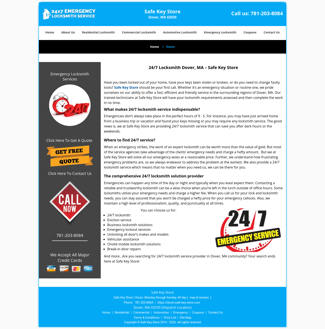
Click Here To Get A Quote (69, 140)
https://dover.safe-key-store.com (178, 302)
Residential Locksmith (98, 32)
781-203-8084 (267, 13)
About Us (68, 32)
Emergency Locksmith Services (70, 76)
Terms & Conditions (147, 317)
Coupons (250, 32)
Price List (170, 317)
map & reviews (199, 297)
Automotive (161, 312)
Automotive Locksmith (180, 32)
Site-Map (185, 317)
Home (49, 32)
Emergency (180, 312)
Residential (121, 312)
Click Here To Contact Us (69, 173)
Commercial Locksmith (139, 32)
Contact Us (272, 32)
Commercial (141, 312)
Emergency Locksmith (220, 32)
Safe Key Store (126, 87)
